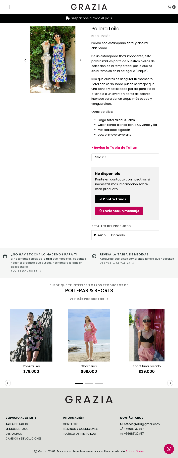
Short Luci (89, 366)
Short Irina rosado (147, 366)
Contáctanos (112, 199)
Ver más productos (89, 299)
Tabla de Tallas (17, 424)
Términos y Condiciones (80, 429)
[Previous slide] (25, 60)
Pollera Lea (31, 366)
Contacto (71, 424)
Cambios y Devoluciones (23, 438)
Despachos (14, 433)
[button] (79, 383)
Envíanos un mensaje (118, 211)
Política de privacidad (79, 433)
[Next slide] (80, 60)
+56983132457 (132, 428)
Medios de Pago (17, 429)
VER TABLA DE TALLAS (117, 263)
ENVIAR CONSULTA (26, 271)
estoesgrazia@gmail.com (140, 424)
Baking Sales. (135, 451)
